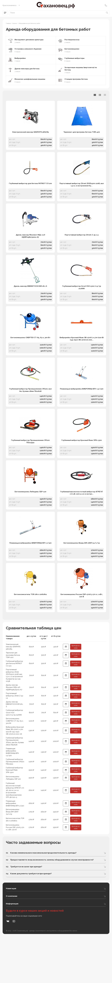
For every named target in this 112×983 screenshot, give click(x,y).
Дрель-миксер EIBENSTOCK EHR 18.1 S (30, 301)
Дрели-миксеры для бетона (28, 69)
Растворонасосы (72, 40)
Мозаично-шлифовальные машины (30, 79)
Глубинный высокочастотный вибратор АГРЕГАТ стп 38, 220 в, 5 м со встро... (81, 523)
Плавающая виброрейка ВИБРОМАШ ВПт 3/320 (30, 577)
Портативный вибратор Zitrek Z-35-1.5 (81, 246)
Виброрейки (20, 58)
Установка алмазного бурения (29, 49)
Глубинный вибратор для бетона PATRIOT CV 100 (30, 191)
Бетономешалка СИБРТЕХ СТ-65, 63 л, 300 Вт (30, 356)
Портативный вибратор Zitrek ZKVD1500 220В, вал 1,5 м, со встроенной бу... (82, 192)
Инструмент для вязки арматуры (30, 40)
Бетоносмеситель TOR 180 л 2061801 (30, 632)
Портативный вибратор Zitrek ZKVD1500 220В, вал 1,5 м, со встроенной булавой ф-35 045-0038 (14, 714)
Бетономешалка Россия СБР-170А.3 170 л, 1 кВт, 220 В (81, 633)
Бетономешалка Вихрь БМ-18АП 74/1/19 (81, 577)
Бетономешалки (72, 49)
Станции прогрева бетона (77, 79)
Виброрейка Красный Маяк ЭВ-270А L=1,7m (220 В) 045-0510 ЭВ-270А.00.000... (81, 357)
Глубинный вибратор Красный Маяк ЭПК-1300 (81, 467)
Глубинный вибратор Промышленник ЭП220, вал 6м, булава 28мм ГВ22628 (30, 413)
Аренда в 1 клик (75, 684)
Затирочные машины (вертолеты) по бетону (81, 69)
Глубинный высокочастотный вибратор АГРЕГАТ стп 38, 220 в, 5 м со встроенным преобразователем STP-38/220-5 (14, 833)
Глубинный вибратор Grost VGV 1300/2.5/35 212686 (82, 302)
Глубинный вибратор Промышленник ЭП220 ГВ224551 (30, 468)
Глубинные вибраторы (75, 58)
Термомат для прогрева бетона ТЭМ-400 (82, 136)
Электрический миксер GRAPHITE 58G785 (30, 136)
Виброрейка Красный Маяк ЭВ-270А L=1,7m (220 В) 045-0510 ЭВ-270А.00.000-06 (15, 770)
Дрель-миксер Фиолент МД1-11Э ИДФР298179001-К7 (30, 247)
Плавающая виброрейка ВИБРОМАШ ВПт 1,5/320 (82, 412)
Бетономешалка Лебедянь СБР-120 (30, 522)
